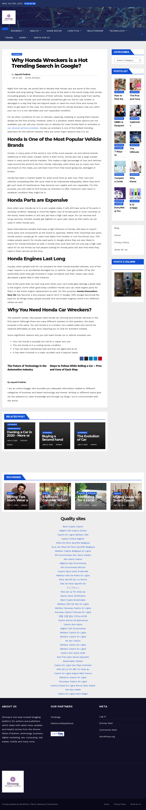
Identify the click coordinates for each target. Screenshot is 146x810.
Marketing (92, 493)
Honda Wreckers (32, 78)
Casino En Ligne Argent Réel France (73, 673)
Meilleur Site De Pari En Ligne (73, 604)
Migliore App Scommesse (73, 563)
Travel (9, 37)
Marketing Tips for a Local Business (90, 500)
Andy (128, 288)
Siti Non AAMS (73, 689)
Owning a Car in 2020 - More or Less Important (19, 435)
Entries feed (106, 723)
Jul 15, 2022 (136, 275)
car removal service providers (23, 128)
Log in (102, 716)
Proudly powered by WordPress (15, 804)
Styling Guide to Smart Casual (125, 498)
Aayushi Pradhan (23, 74)
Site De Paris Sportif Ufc (73, 583)
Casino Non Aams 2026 (73, 653)
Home (117, 235)
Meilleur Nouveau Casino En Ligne (73, 608)
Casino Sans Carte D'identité (73, 571)
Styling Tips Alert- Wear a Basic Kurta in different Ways (19, 502)
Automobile (16, 54)
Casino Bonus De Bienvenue (73, 620)
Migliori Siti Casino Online (72, 530)
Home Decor (54, 31)
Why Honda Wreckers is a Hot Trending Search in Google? (49, 63)
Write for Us (42, 37)
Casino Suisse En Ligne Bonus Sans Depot (73, 685)
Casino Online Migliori (73, 538)
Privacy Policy (121, 242)
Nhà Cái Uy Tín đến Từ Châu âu (73, 669)
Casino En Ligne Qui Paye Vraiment (73, 665)
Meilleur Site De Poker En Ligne (73, 575)
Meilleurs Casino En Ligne (73, 677)
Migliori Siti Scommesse (73, 628)
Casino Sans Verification (73, 596)
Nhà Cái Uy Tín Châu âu (73, 591)
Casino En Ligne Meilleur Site (72, 534)
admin (58, 445)
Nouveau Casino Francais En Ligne (73, 612)
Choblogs (55, 717)
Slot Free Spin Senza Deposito (73, 657)
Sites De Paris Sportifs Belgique (73, 543)
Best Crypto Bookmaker (73, 600)
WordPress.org (107, 736)
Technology (118, 31)
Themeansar (52, 804)
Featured (119, 148)
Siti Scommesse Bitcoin (73, 567)
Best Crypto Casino (73, 526)
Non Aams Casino (73, 559)
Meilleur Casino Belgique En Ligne (73, 551)
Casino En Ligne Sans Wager (73, 693)
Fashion (11, 493)
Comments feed (108, 730)
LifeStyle (74, 31)
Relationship (95, 31)
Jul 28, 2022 (127, 275)
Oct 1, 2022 (12, 505)
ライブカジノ (73, 587)
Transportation (14, 428)
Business (17, 31)
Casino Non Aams (73, 624)
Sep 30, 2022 (120, 505)
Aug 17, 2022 (119, 275)
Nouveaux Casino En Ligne (73, 681)
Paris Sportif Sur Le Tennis (73, 579)
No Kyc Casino (73, 640)
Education (119, 92)
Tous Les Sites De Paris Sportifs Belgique (73, 547)
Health (35, 31)
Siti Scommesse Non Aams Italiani (73, 555)
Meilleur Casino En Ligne (73, 632)
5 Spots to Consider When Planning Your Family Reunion (54, 502)
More (23, 37)
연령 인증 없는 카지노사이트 (73, 616)
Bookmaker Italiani (73, 661)
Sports (46, 493)
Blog (116, 228)
